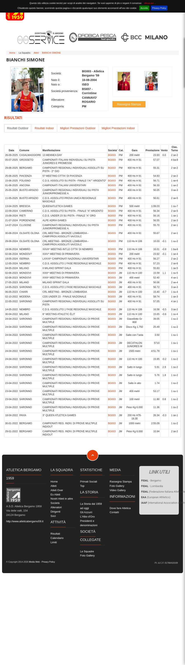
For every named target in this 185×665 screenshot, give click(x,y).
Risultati (55, 533)
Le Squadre (87, 551)
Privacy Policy (159, 8)
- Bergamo (151, 480)
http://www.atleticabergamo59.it (24, 521)
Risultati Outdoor (17, 128)
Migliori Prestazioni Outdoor (78, 128)
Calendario (56, 538)
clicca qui (148, 3)
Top (82, 485)
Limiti (53, 542)
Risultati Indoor (44, 128)
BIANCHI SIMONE (51, 53)
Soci (53, 515)
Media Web (34, 562)
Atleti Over (56, 490)
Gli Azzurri (86, 512)
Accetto (144, 8)
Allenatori (56, 507)
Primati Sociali (88, 481)
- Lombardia (152, 486)
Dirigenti (55, 511)
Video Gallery (118, 490)
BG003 (112, 155)
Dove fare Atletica (120, 508)
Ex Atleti (55, 494)
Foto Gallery (87, 555)
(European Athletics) (155, 497)
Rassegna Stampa (129, 104)
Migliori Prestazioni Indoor (118, 128)
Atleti (36, 53)
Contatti (114, 512)
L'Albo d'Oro (87, 516)
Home (12, 53)
